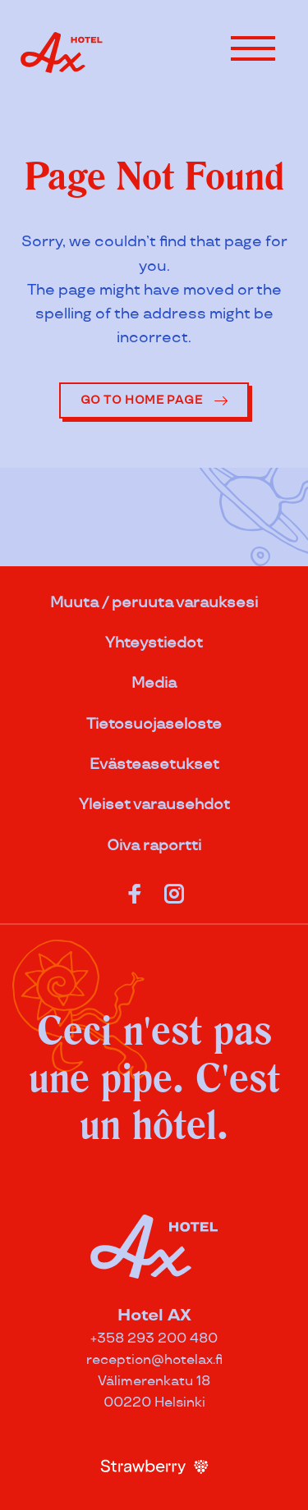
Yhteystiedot (154, 643)
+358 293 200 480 (154, 1339)
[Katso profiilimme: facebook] (134, 890)
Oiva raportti (154, 845)
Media (154, 683)
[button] (252, 48)
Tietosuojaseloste (154, 724)
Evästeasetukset (154, 764)
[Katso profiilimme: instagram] (174, 890)
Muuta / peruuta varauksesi (154, 602)
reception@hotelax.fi (154, 1360)
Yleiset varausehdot (154, 804)
